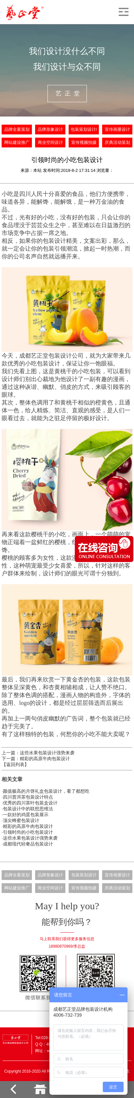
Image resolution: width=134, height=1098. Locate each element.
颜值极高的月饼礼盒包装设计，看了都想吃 (46, 791)
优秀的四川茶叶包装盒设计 (30, 802)
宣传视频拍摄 (84, 142)
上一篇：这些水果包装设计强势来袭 (38, 752)
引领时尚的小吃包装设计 (28, 832)
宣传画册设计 (117, 129)
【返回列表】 (15, 764)
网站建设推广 (17, 142)
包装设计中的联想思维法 (28, 808)
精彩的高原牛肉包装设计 (28, 826)
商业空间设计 (50, 142)
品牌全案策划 (17, 129)
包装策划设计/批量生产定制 (84, 131)
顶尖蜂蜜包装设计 (21, 820)
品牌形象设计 (50, 129)
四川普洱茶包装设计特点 (28, 797)
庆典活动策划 (117, 142)
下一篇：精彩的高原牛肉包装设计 (36, 758)
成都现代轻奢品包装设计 (28, 843)
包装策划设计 (84, 875)
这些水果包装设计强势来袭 (30, 838)
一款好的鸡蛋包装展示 (25, 814)
